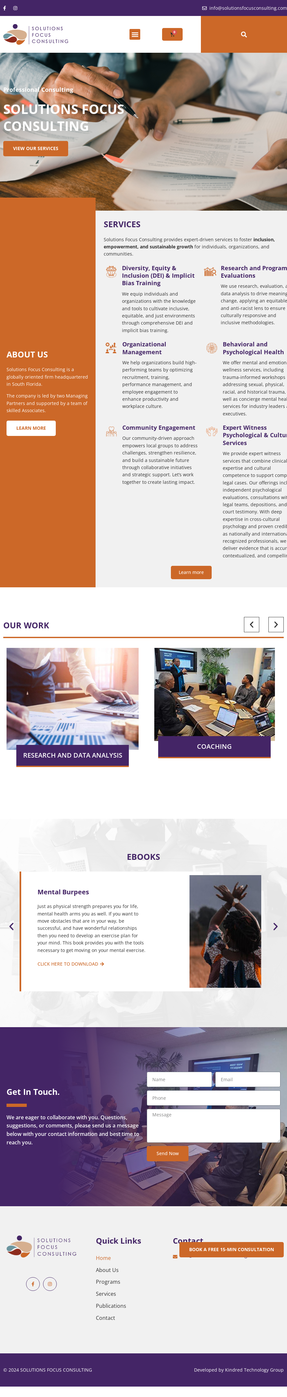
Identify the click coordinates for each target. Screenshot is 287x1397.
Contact (105, 1317)
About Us (107, 1270)
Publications (111, 1305)
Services (106, 1293)
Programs (108, 1281)
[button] (134, 34)
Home (103, 1258)
